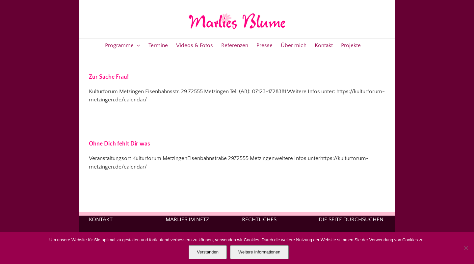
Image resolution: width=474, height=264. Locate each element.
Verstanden (208, 252)
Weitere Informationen (259, 252)
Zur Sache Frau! (109, 77)
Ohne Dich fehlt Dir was (119, 144)
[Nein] (465, 248)
